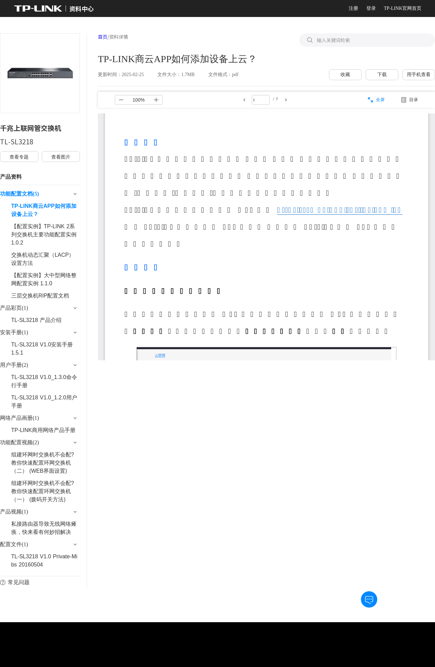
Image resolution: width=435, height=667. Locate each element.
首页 (102, 36)
